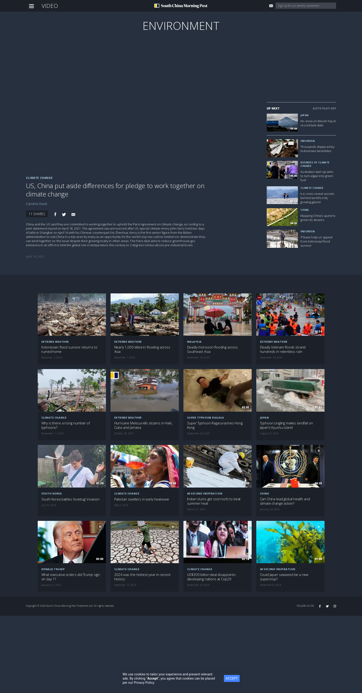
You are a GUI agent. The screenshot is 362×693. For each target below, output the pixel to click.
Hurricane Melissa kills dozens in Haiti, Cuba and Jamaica (143, 425)
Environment (181, 25)
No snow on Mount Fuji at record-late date (318, 123)
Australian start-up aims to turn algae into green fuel (316, 176)
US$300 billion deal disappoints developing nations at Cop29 (211, 576)
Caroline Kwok (36, 204)
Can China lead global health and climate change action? (285, 501)
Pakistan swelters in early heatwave (141, 499)
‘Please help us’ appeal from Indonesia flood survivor (316, 241)
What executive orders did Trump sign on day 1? (70, 576)
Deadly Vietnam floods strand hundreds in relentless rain (283, 349)
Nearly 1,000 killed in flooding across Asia (142, 349)
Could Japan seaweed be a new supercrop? (284, 576)
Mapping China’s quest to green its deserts (317, 218)
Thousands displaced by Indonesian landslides (317, 149)
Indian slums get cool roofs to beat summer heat (214, 501)
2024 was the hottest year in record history (142, 576)
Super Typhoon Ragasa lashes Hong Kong (215, 425)
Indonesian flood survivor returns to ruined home (69, 349)
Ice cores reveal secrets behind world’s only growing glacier (317, 198)
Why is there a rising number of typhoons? (65, 425)
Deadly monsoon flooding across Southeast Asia (212, 349)
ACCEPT (239, 678)
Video (50, 5)
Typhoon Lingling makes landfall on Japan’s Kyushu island (286, 425)
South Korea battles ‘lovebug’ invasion (70, 499)
